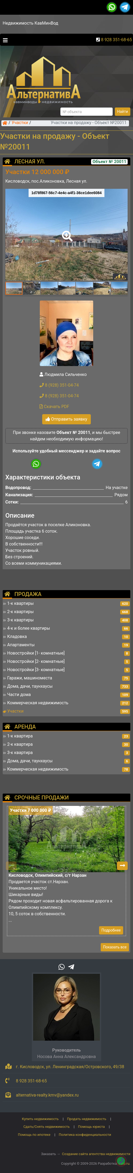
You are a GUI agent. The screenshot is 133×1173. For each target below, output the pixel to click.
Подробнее (111, 930)
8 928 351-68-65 (116, 39)
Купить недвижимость (40, 1119)
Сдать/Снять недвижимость (46, 1127)
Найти (122, 111)
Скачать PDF (54, 406)
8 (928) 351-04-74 (59, 385)
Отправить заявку (66, 419)
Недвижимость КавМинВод (30, 23)
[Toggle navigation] (4, 39)
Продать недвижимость (86, 1119)
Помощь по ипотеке (34, 1135)
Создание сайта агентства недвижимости (96, 1154)
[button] (66, 232)
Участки (20, 123)
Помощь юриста (91, 1127)
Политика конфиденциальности (85, 1135)
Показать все (115, 947)
